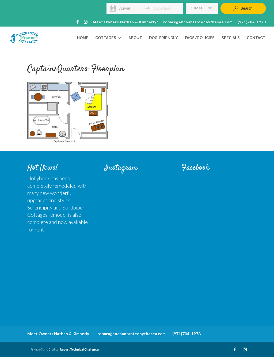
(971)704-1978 (252, 22)
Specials (231, 38)
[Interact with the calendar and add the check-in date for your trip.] (113, 8)
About (135, 38)
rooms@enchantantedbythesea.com (198, 22)
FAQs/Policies (200, 38)
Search (242, 8)
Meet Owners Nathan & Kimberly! (125, 22)
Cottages (105, 38)
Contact (256, 38)
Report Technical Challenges (80, 349)
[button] (202, 8)
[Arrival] (130, 8)
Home (82, 38)
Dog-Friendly (163, 38)
